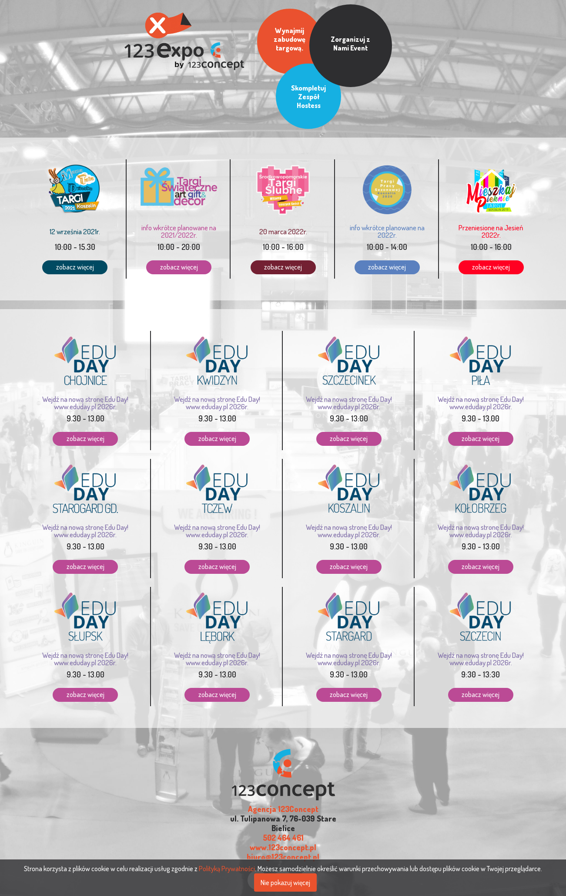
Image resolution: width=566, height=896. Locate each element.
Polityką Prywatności (227, 868)
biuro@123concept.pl (283, 815)
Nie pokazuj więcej (285, 882)
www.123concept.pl (283, 805)
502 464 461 (283, 796)
